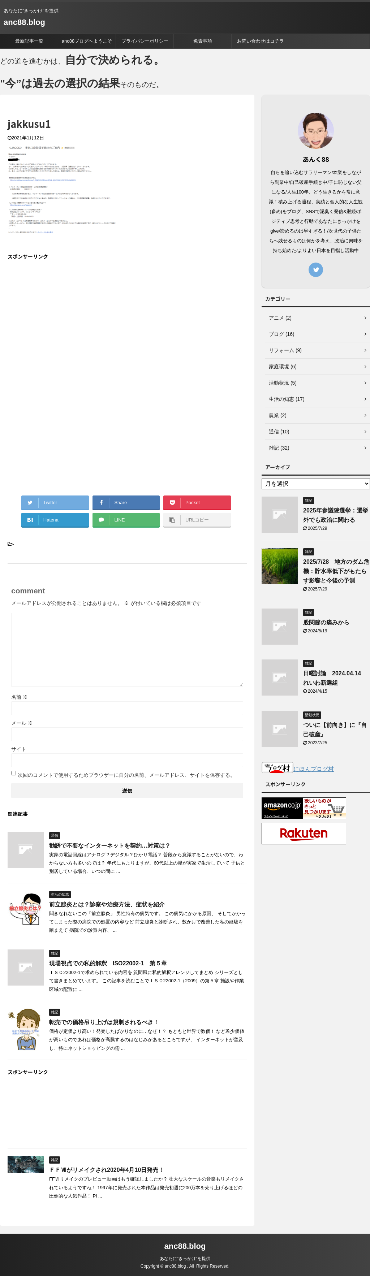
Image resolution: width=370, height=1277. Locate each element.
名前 (19, 698)
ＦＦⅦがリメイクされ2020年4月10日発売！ (106, 1171)
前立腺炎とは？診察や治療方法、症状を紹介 (107, 906)
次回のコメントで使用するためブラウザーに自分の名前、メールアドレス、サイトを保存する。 (126, 776)
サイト (18, 750)
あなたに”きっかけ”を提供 (185, 1259)
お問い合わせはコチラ (260, 41)
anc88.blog (24, 22)
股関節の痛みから (326, 624)
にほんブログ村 (298, 770)
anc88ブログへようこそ (87, 41)
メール (22, 724)
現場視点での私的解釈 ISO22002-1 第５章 (108, 965)
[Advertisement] (68, 318)
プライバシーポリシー (144, 41)
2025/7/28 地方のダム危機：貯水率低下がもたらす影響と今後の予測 (336, 572)
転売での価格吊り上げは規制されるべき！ (104, 1024)
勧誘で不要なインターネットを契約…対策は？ (110, 847)
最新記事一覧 (29, 41)
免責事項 (202, 41)
